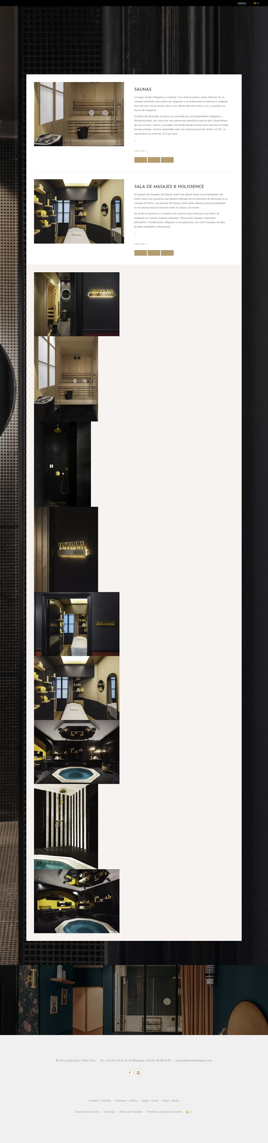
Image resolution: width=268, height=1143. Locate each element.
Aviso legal (109, 1111)
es (258, 3)
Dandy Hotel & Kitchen (87, 1111)
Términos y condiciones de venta (164, 1111)
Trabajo (242, 3)
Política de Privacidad (131, 1111)
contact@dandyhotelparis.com (193, 1060)
